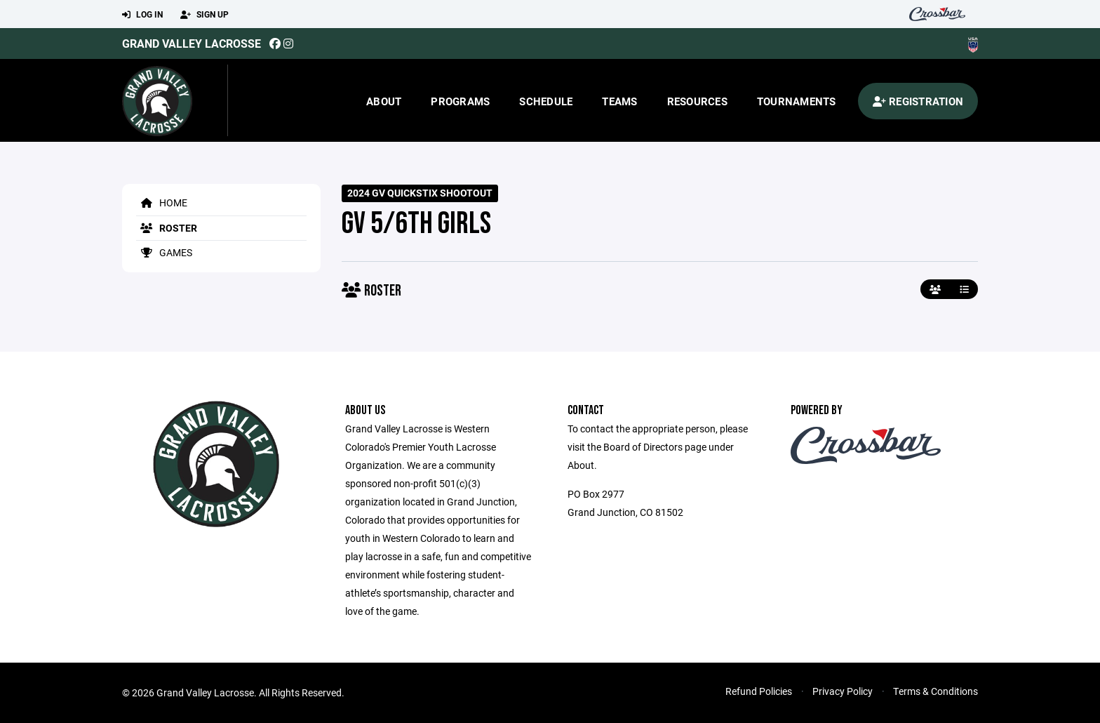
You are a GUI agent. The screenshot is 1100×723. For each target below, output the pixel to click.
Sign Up (204, 14)
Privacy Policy (842, 691)
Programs (460, 101)
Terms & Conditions (935, 691)
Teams (619, 101)
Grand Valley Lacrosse (191, 43)
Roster (166, 227)
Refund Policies (758, 691)
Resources (697, 101)
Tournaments (796, 101)
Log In (142, 14)
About (383, 101)
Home (161, 202)
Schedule (545, 101)
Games (164, 252)
